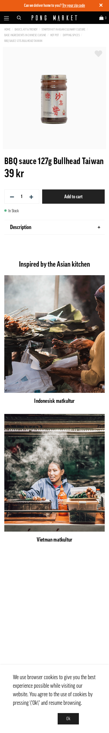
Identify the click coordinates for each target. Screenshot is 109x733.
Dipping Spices (71, 35)
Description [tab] (55, 227)
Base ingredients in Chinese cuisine (25, 35)
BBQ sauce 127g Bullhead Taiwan (23, 40)
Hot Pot (54, 35)
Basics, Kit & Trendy (26, 29)
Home (7, 29)
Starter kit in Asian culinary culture (63, 29)
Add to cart (73, 196)
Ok (68, 718)
